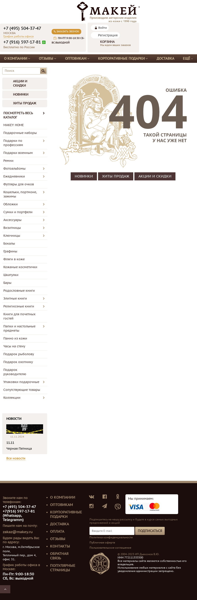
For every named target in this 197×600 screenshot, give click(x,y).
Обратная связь (59, 556)
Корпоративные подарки (123, 59)
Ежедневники (14, 176)
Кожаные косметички (20, 267)
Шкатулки (10, 275)
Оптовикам (77, 59)
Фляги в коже (14, 259)
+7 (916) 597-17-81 (22, 42)
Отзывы (47, 59)
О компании (17, 59)
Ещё (188, 59)
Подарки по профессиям (13, 143)
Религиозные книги (18, 306)
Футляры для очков (18, 184)
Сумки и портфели (18, 212)
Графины (10, 251)
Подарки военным (18, 153)
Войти (102, 28)
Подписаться (150, 531)
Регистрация (108, 35)
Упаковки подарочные (21, 382)
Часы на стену (14, 346)
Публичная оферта (102, 542)
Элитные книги (15, 298)
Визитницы (12, 228)
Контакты (60, 546)
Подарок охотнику (18, 362)
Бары (7, 283)
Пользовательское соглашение (110, 547)
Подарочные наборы (20, 133)
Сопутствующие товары (21, 390)
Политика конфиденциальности (111, 537)
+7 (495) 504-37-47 (22, 28)
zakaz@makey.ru (18, 532)
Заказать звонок (66, 31)
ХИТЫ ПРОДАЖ (24, 103)
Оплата (57, 532)
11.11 (10, 443)
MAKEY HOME (13, 125)
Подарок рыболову (18, 354)
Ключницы (11, 236)
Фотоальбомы (14, 169)
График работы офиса (18, 36)
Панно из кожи (15, 338)
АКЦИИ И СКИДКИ (20, 83)
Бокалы (9, 243)
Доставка (165, 59)
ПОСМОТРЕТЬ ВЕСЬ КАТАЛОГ (24, 115)
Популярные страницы (62, 568)
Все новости (15, 458)
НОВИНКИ (20, 94)
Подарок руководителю (14, 372)
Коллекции (11, 398)
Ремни (8, 161)
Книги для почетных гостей (19, 316)
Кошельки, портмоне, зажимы (20, 194)
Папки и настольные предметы (19, 328)
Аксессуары (12, 220)
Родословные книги (19, 291)
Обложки (10, 204)
